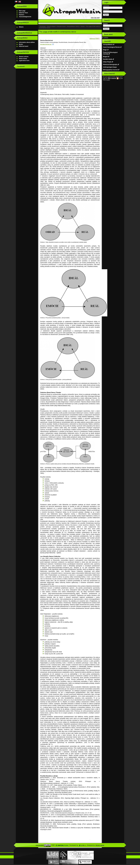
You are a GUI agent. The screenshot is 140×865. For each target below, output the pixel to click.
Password (106, 9)
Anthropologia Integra (110, 67)
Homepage (43, 26)
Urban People (107, 62)
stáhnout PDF (94, 38)
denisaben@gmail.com (45, 44)
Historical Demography (110, 64)
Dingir (105, 50)
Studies (83, 26)
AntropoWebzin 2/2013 (73, 26)
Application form (24, 60)
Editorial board (23, 46)
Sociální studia (107, 59)
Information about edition (27, 42)
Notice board (23, 58)
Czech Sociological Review (111, 47)
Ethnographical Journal (110, 70)
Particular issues (61, 26)
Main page (22, 11)
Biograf (105, 56)
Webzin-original (51, 26)
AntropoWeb (40, 845)
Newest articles (23, 56)
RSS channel (112, 78)
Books (21, 44)
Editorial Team (23, 12)
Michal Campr (99, 845)
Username (106, 6)
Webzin (21, 27)
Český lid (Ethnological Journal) (110, 53)
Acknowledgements (25, 16)
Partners (21, 14)
